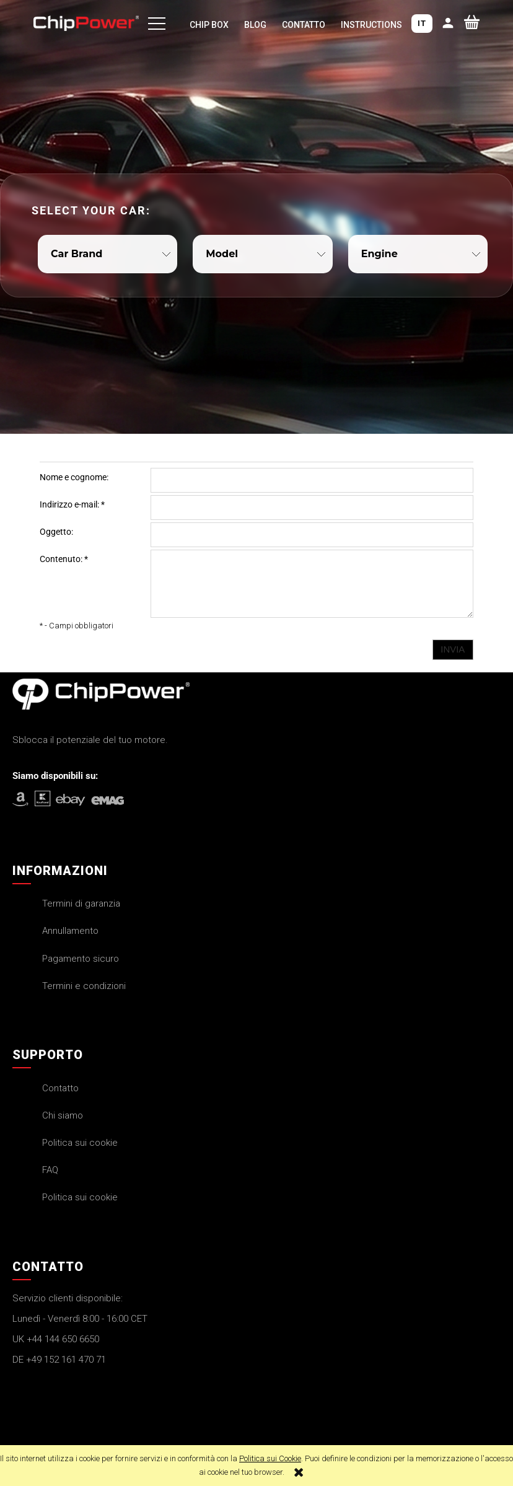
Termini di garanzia (81, 903)
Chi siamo (62, 1115)
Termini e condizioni (84, 985)
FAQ (50, 1170)
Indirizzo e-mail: (72, 504)
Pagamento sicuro (80, 958)
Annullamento (70, 930)
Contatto (60, 1088)
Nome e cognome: (74, 477)
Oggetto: (56, 532)
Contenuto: (64, 559)
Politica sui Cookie (270, 1458)
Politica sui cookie (80, 1142)
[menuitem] (208, 26)
